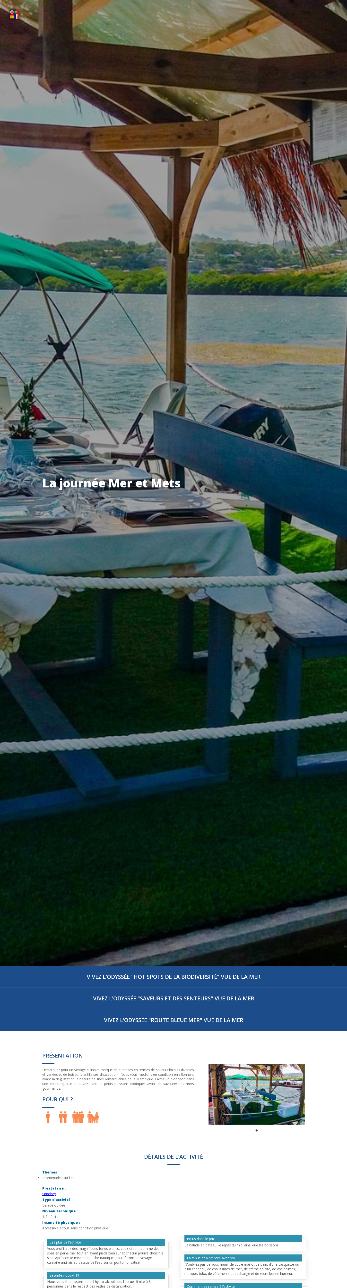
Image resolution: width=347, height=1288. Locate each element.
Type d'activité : (57, 1199)
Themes (49, 1172)
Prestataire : (54, 1188)
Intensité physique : (61, 1222)
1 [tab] (256, 1130)
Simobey (49, 1193)
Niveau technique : (60, 1211)
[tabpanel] (256, 1094)
